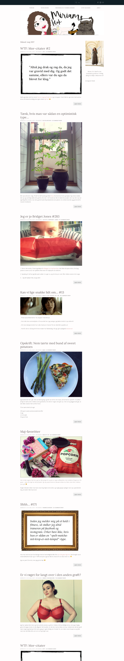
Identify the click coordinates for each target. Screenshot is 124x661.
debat (45, 578)
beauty (45, 435)
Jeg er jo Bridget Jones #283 (39, 216)
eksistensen (69, 328)
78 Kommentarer (60, 578)
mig (50, 120)
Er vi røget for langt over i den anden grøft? (50, 575)
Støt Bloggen (85, 8)
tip (48, 435)
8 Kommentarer (51, 51)
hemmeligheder (47, 507)
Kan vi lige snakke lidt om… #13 (42, 292)
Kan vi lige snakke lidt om (51, 295)
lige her (46, 99)
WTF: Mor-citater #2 (35, 48)
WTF (44, 51)
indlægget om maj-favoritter (51, 268)
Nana (52, 196)
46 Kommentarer (65, 295)
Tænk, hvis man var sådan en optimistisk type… (48, 115)
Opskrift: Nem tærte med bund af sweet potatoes (48, 345)
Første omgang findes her (44, 97)
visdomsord (51, 578)
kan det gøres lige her (64, 554)
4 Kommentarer (51, 350)
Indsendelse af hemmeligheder (65, 8)
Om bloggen (45, 8)
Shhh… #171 (28, 504)
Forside (31, 8)
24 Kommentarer (55, 435)
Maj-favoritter (30, 431)
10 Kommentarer (51, 649)
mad (44, 350)
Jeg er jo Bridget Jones (50, 219)
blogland (46, 120)
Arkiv (98, 8)
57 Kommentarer (64, 219)
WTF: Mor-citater (32, 645)
